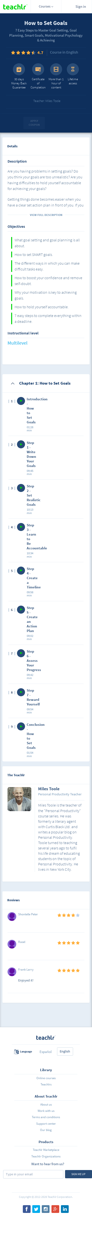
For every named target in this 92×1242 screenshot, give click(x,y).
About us (46, 1104)
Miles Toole (48, 789)
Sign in (80, 6)
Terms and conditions (46, 1117)
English (65, 1051)
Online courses (46, 1078)
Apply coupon (34, 123)
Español (46, 1051)
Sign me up (78, 1174)
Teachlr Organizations (45, 1156)
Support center (46, 1124)
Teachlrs (46, 1084)
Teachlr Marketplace (46, 1150)
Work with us (46, 1111)
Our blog (46, 1130)
